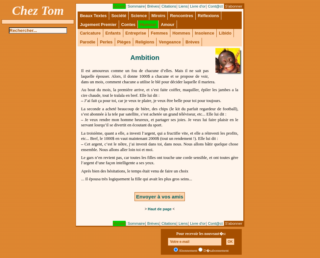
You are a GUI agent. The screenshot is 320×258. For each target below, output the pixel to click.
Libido (225, 33)
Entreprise (135, 33)
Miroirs (158, 15)
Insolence (204, 33)
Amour (167, 24)
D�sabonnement (216, 250)
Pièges (124, 41)
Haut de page (159, 209)
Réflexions (208, 15)
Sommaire (136, 6)
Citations (168, 6)
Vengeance (170, 41)
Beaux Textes (93, 15)
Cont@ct (215, 6)
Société (118, 15)
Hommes (181, 33)
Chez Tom (38, 10)
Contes (128, 24)
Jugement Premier (98, 24)
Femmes (159, 33)
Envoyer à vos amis (159, 196)
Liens (183, 6)
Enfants (113, 33)
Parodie (87, 41)
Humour (148, 24)
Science (139, 15)
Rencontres (181, 15)
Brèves (153, 6)
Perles (106, 41)
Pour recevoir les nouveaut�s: (201, 234)
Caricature (90, 33)
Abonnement (188, 250)
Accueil (119, 6)
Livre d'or (198, 6)
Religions (144, 41)
